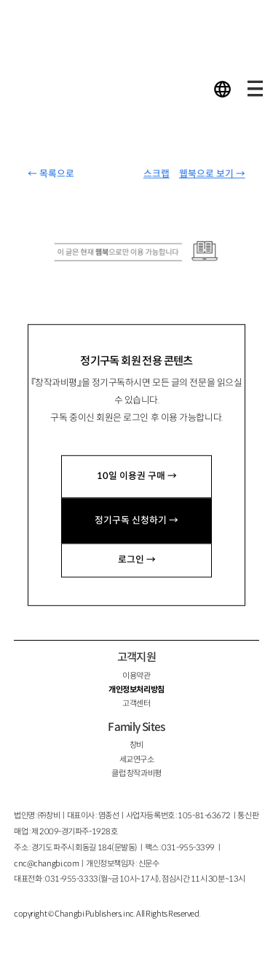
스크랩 (156, 174)
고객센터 (136, 703)
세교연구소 (136, 759)
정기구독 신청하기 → (136, 520)
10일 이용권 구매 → (137, 476)
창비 (136, 745)
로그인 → (137, 560)
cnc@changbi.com (46, 863)
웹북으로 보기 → (212, 174)
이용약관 (136, 676)
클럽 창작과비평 (136, 773)
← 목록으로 (51, 174)
